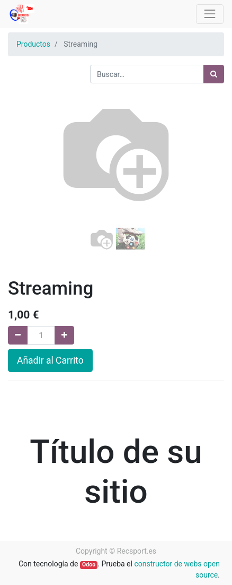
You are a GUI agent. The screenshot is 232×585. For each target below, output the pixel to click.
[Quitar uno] (18, 335)
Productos (33, 44)
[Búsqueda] (213, 74)
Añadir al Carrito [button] (50, 360)
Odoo (88, 564)
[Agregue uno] (64, 335)
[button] (24, 189)
